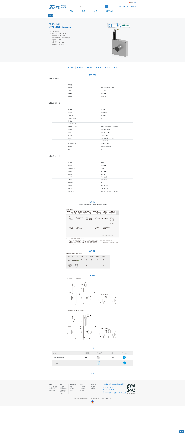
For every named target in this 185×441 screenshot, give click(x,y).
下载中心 (72, 387)
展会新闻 (93, 387)
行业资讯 (93, 388)
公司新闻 (93, 384)
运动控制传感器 (53, 387)
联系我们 (133, 6)
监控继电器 (52, 390)
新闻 (124, 6)
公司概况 (82, 387)
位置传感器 (52, 388)
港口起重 (62, 387)
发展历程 (82, 388)
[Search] (106, 6)
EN (135, 2)
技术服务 (72, 388)
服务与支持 (110, 11)
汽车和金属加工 (63, 390)
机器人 (61, 393)
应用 (84, 11)
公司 (96, 11)
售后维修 (72, 390)
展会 (120, 6)
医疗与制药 (62, 392)
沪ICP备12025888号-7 (105, 398)
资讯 (128, 6)
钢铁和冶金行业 (63, 388)
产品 (72, 11)
